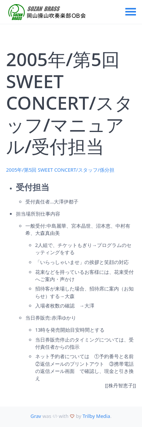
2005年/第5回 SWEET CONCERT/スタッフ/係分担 (60, 169)
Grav (36, 416)
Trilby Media (96, 416)
